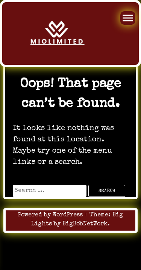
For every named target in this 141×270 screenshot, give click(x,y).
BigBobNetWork (85, 224)
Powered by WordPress (51, 215)
